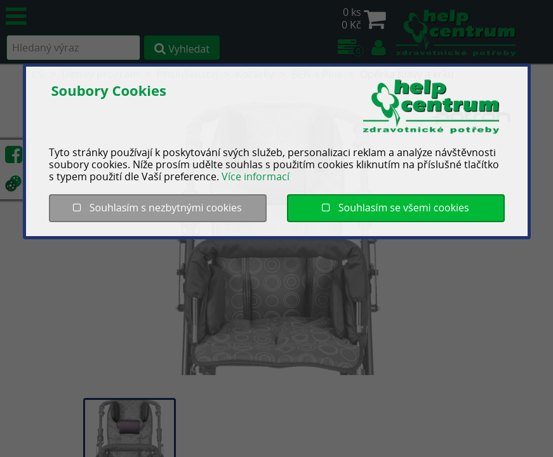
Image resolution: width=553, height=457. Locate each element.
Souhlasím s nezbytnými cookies (157, 208)
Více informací (256, 176)
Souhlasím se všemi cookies (395, 208)
